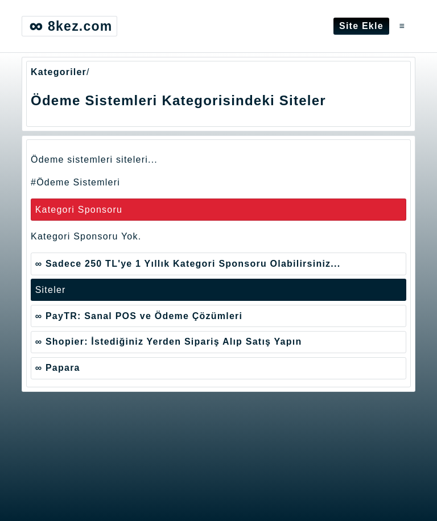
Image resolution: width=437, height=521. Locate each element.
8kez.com (69, 26)
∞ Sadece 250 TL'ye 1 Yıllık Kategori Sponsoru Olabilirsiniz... (188, 263)
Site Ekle (361, 26)
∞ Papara (57, 368)
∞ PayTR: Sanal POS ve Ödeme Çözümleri (139, 316)
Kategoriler (58, 72)
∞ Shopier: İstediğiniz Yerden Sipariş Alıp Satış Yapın (168, 341)
